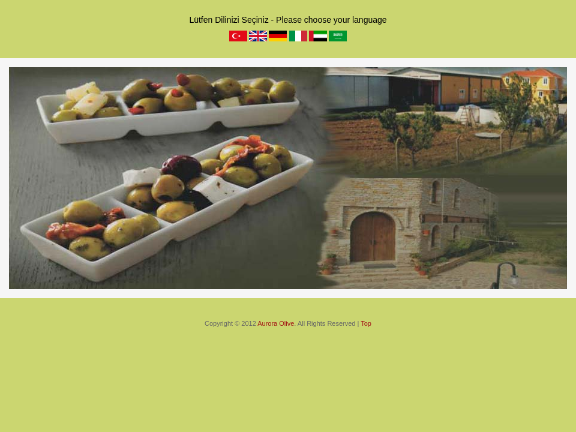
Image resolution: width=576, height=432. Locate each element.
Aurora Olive (275, 323)
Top (366, 323)
